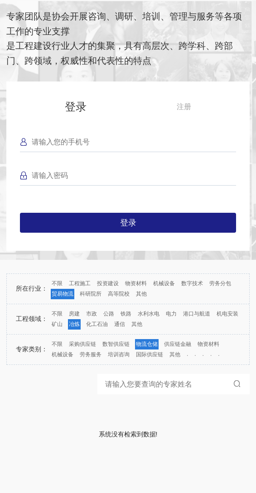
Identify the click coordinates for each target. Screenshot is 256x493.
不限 (57, 283)
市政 (91, 314)
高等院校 (119, 294)
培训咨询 (119, 354)
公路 (108, 314)
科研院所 (90, 294)
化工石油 (97, 324)
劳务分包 (220, 283)
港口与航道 (196, 314)
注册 (184, 106)
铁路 (126, 314)
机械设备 (164, 283)
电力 (171, 314)
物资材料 (136, 283)
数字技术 (192, 283)
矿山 (57, 324)
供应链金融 (177, 344)
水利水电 (148, 314)
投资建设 (108, 283)
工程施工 (80, 283)
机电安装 (227, 314)
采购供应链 (82, 344)
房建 (74, 314)
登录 (76, 107)
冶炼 (74, 324)
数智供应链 (116, 344)
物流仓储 (147, 344)
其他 (141, 294)
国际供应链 (149, 354)
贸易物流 (62, 294)
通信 (119, 324)
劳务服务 (90, 354)
